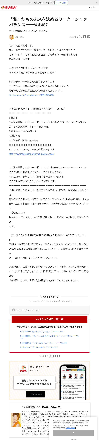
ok (73, 436)
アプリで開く (61, 3)
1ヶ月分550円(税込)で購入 (49, 319)
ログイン (92, 7)
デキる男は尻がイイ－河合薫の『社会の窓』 (29, 31)
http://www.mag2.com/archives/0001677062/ (31, 95)
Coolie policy (70, 431)
